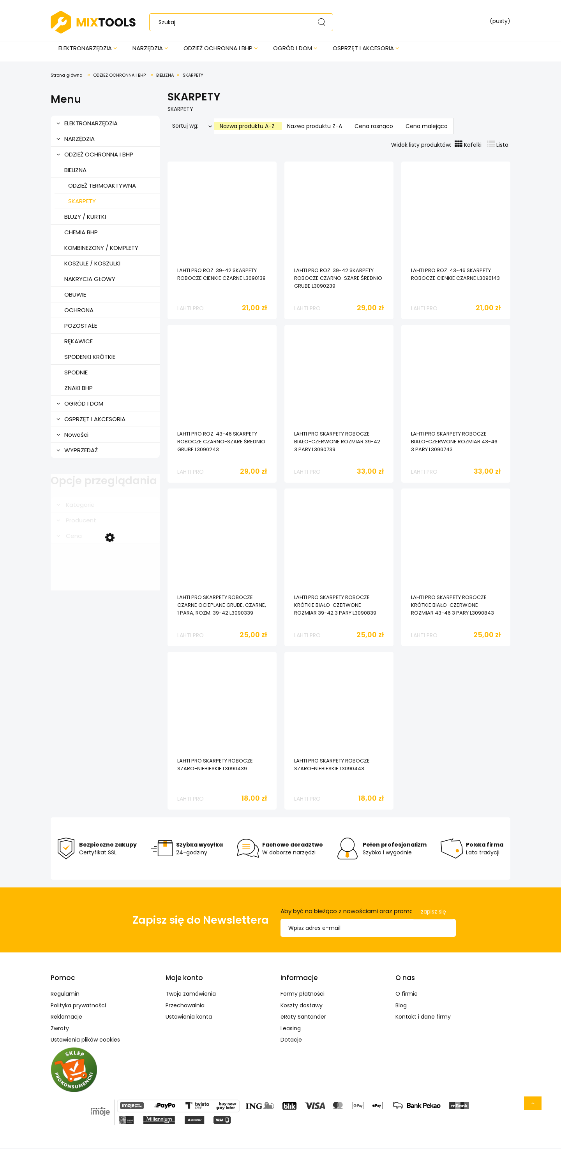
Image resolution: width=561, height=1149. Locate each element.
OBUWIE (75, 296)
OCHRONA (79, 311)
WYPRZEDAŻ (81, 451)
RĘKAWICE (78, 342)
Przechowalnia (185, 1006)
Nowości (76, 436)
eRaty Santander (303, 1018)
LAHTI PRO (190, 309)
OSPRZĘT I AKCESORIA (94, 420)
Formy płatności (302, 995)
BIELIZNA (75, 171)
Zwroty (60, 1029)
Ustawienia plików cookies (85, 1041)
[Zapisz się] (433, 913)
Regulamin (65, 995)
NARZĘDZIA (79, 140)
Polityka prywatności (78, 1006)
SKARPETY (82, 202)
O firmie (406, 995)
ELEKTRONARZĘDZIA (91, 124)
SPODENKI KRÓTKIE (89, 358)
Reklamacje (66, 1018)
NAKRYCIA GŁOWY (89, 280)
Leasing (290, 1029)
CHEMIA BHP (81, 233)
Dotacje (291, 1041)
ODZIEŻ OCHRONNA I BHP (98, 155)
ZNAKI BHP (78, 389)
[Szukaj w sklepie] (243, 22)
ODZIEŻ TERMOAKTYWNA (102, 187)
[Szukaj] (321, 22)
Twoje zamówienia (191, 995)
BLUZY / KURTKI (85, 218)
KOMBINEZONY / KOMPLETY (101, 249)
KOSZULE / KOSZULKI (92, 264)
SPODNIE (76, 373)
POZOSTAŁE (80, 327)
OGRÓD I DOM (83, 405)
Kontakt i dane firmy (423, 1018)
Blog (401, 1006)
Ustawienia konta (189, 1018)
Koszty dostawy (301, 1006)
